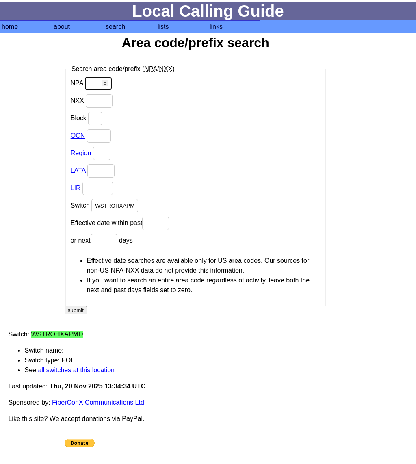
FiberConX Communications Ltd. (99, 402)
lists (163, 26)
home (10, 26)
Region (81, 153)
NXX (92, 101)
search (115, 26)
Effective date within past (120, 223)
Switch (105, 205)
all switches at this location (76, 369)
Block (87, 118)
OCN (78, 135)
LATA (78, 170)
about (62, 26)
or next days (102, 240)
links (216, 26)
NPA (91, 83)
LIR (76, 187)
